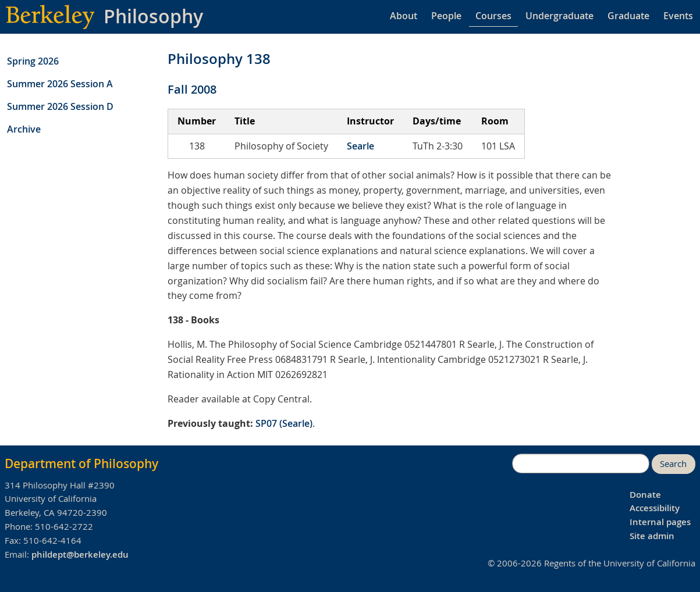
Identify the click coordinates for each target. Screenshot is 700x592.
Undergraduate (559, 15)
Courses (493, 15)
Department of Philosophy (81, 463)
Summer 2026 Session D (60, 106)
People (446, 15)
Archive (24, 129)
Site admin (652, 535)
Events (678, 15)
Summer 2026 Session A (60, 83)
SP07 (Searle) (283, 423)
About (403, 15)
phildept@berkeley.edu (80, 554)
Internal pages (660, 521)
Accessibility (655, 507)
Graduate (628, 15)
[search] (580, 463)
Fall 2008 (192, 89)
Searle (360, 146)
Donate (645, 494)
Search (673, 463)
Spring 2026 (33, 61)
